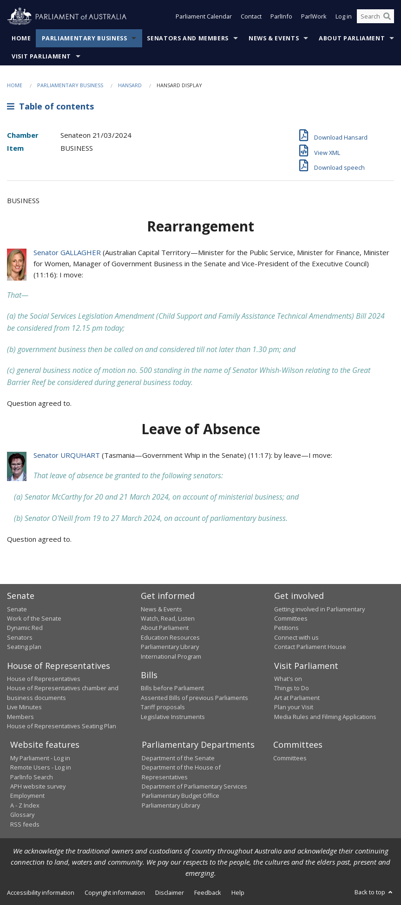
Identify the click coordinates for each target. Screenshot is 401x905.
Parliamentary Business (84, 38)
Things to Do (291, 688)
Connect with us (296, 637)
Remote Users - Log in (40, 767)
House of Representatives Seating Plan (61, 726)
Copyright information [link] (115, 892)
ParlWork (314, 17)
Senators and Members (188, 38)
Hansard (130, 85)
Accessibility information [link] (40, 892)
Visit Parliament (41, 56)
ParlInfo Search (31, 777)
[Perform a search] (387, 18)
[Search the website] (375, 18)
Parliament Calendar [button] (204, 17)
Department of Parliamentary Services (194, 786)
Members (20, 716)
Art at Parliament (297, 697)
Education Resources (170, 637)
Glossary (22, 814)
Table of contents (50, 106)
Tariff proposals (163, 707)
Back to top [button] (374, 892)
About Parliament (352, 38)
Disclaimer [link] (169, 892)
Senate (17, 609)
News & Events (274, 38)
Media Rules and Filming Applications (325, 716)
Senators (20, 637)
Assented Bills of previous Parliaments (194, 697)
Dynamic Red (25, 627)
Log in (343, 17)
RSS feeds (24, 824)
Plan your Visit (293, 707)
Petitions (286, 627)
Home (21, 38)
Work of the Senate (34, 618)
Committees (290, 758)
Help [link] (237, 892)
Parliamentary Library (170, 646)
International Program (171, 656)
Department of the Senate (178, 758)
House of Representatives (43, 678)
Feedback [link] (207, 892)
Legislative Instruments (173, 716)
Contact (251, 17)
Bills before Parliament (172, 688)
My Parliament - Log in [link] (40, 758)
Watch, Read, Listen (168, 618)
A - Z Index (24, 805)
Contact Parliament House (310, 646)
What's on (288, 678)
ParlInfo (281, 17)
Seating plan (24, 646)
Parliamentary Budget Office (180, 795)
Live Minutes (24, 707)
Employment (27, 795)
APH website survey (38, 786)
